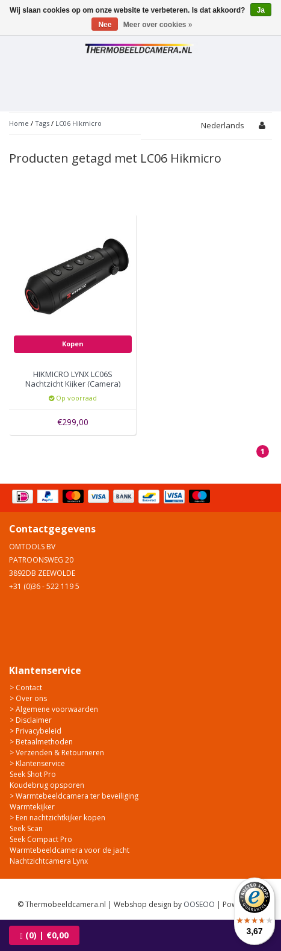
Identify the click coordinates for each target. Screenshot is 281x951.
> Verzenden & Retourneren (57, 752)
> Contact (26, 687)
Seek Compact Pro (41, 839)
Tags (42, 123)
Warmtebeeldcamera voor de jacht (69, 850)
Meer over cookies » (158, 24)
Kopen (73, 343)
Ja (261, 10)
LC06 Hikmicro (78, 123)
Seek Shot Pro (33, 774)
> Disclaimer (31, 720)
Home (19, 123)
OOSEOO (199, 904)
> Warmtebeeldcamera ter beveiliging (74, 796)
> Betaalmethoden (41, 742)
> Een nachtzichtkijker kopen (57, 817)
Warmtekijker (32, 807)
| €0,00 (44, 935)
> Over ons (28, 698)
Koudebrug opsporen (47, 785)
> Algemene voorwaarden (54, 709)
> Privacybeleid (35, 731)
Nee (104, 24)
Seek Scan (26, 828)
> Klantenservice (37, 763)
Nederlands (222, 125)
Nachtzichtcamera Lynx (49, 861)
